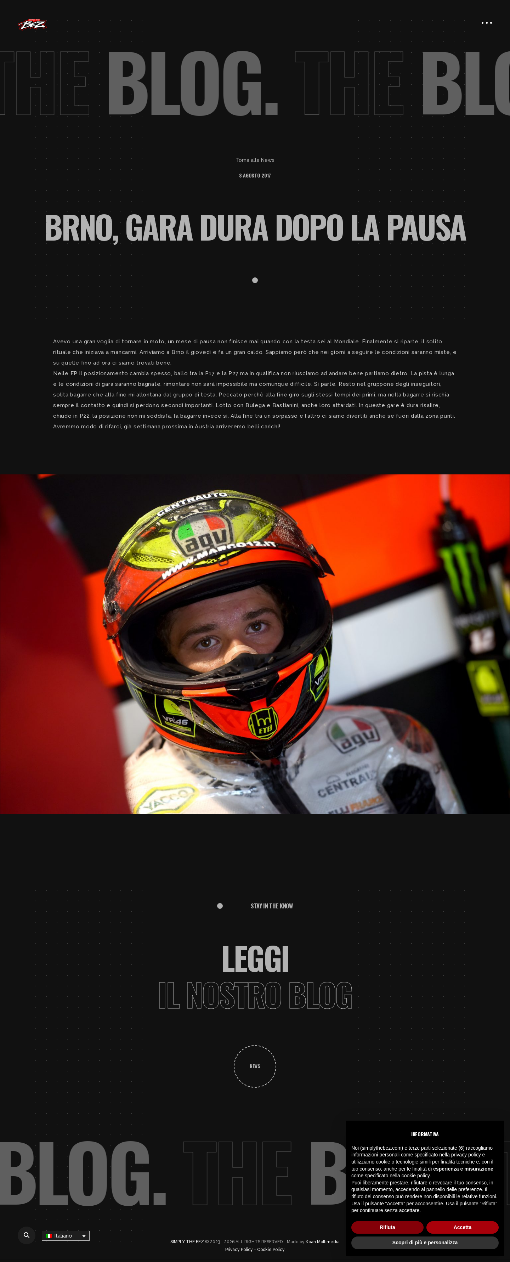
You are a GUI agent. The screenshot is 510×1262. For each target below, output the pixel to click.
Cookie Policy (271, 1249)
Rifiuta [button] (387, 1227)
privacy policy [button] (466, 1154)
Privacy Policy (239, 1249)
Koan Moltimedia (323, 1241)
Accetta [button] (463, 1227)
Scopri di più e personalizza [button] (425, 1242)
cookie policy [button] (416, 1175)
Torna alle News (255, 160)
